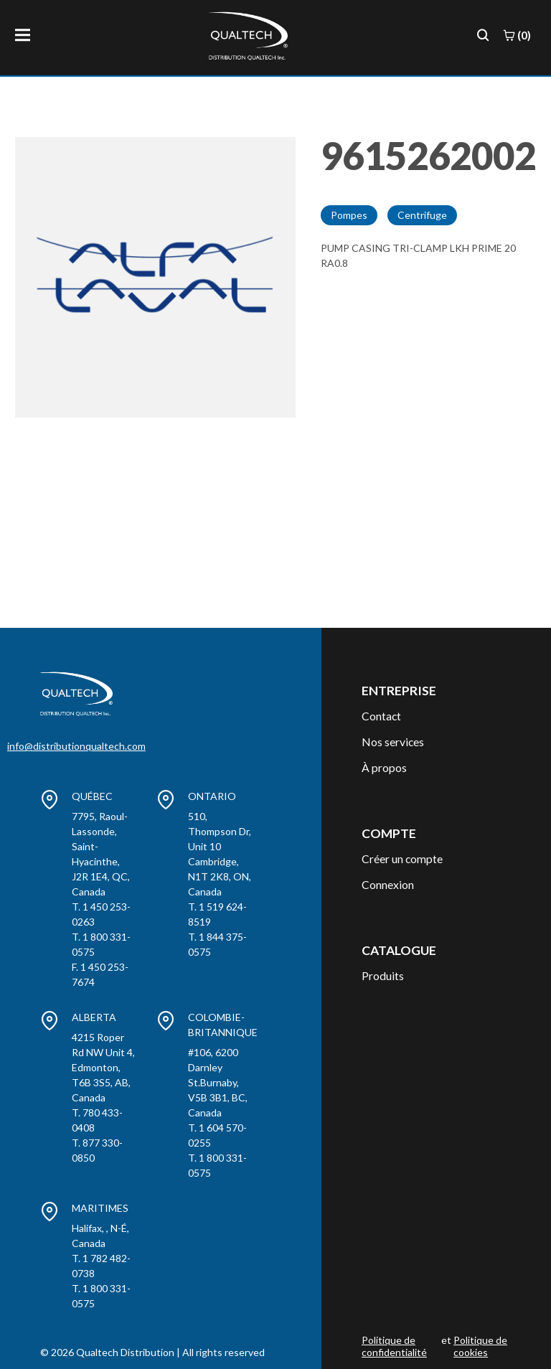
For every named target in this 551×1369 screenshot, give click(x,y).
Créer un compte (402, 858)
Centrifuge (422, 215)
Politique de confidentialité (394, 1346)
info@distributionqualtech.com (76, 746)
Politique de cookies (480, 1346)
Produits (383, 975)
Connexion (388, 884)
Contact (381, 716)
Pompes (349, 215)
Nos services (393, 741)
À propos (384, 767)
